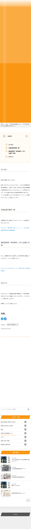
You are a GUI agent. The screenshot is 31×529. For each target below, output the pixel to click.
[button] (26, 136)
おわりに (11, 157)
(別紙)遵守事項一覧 (14, 148)
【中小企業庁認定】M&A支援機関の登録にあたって (21, 460)
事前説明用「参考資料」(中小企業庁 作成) (17, 152)
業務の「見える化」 (16, 485)
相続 (13, 429)
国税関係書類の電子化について (18, 493)
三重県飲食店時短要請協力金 (18, 477)
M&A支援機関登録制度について (19, 468)
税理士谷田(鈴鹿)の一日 (12, 324)
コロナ (13, 437)
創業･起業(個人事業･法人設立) (13, 422)
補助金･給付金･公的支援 (13, 426)
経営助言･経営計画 (13, 444)
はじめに (11, 145)
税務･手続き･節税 (13, 441)
